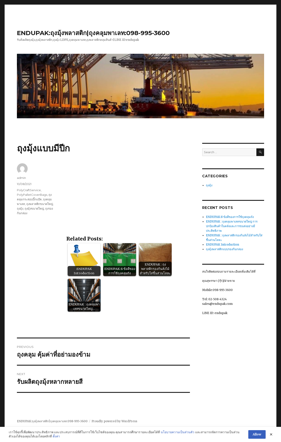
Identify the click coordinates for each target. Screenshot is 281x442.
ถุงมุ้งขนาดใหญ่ (34, 208)
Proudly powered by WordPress (114, 421)
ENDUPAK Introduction (222, 244)
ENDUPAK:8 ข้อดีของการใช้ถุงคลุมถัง (230, 217)
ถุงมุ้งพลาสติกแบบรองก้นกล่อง (224, 249)
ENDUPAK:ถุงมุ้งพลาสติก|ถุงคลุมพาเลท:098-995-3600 (93, 33)
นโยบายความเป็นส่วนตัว (177, 432)
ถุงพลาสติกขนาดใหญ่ (39, 204)
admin (21, 178)
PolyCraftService (29, 190)
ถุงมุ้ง (20, 208)
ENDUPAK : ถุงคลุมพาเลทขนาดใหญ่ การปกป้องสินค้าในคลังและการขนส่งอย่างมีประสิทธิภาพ (232, 226)
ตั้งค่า (56, 436)
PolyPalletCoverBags (32, 194)
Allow (257, 434)
